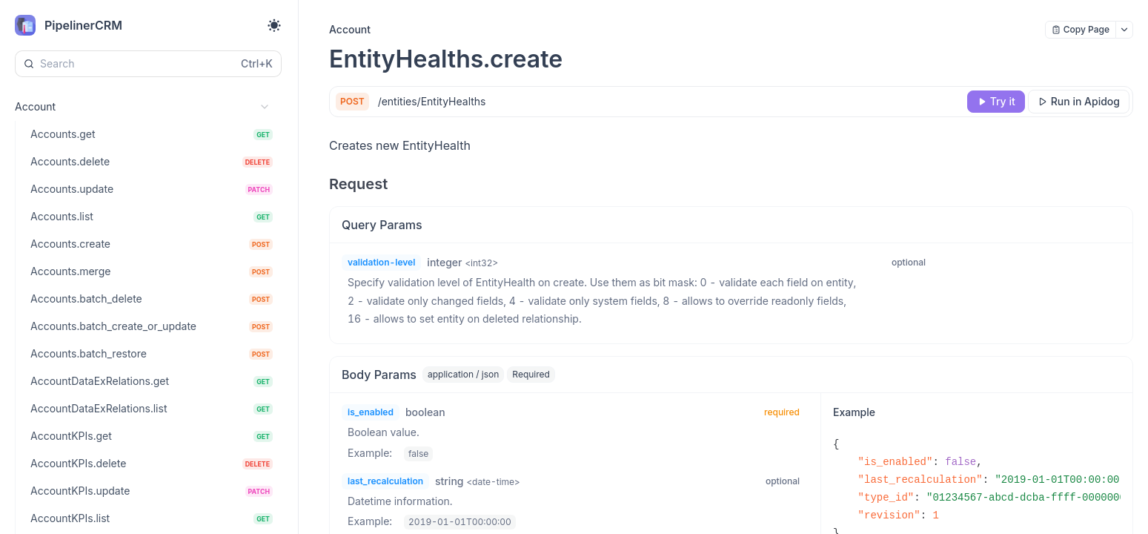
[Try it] (996, 101)
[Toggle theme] (274, 25)
